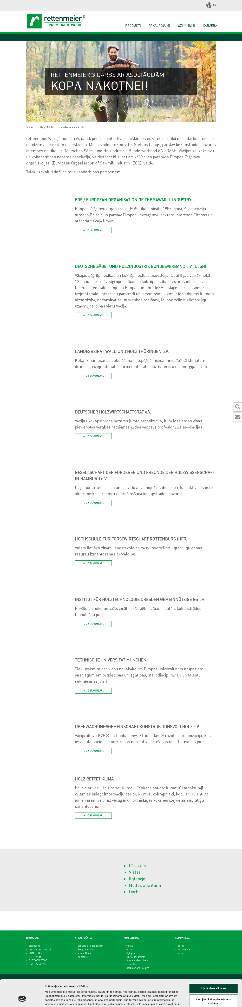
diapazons (34, 945)
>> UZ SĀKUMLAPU (93, 315)
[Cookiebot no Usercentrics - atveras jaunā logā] (22, 1000)
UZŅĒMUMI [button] (186, 25)
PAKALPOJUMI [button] (159, 25)
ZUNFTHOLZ (36, 953)
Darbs (135, 891)
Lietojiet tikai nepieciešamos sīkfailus (213, 979)
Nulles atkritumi (145, 885)
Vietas (135, 872)
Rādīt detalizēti (186, 1000)
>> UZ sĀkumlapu (93, 230)
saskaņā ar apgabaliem (90, 945)
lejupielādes (84, 953)
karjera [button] (210, 25)
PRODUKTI (133, 25)
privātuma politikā (56, 986)
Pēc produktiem (86, 949)
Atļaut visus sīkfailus (213, 966)
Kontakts (83, 956)
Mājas (29, 127)
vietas (129, 945)
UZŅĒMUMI (47, 127)
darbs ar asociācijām (73, 127)
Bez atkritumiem (135, 956)
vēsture (130, 949)
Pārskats (137, 865)
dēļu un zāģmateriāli (40, 949)
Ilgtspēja (137, 878)
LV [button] (211, 5)
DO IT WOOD (35, 956)
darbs (181, 945)
